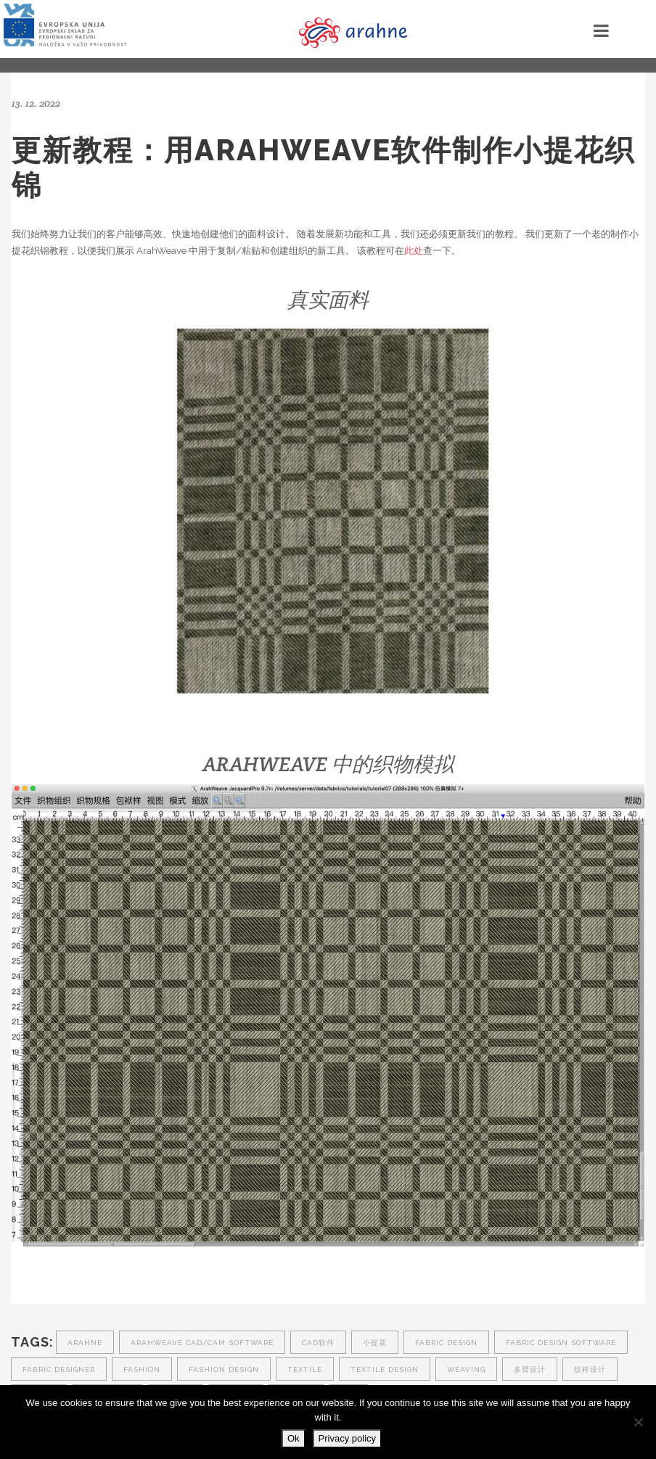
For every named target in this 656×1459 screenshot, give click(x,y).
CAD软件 (318, 1343)
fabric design (446, 1343)
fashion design (224, 1369)
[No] (638, 1422)
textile (304, 1369)
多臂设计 (530, 1369)
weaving (466, 1369)
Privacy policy (347, 1438)
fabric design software (561, 1343)
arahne (84, 1343)
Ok (293, 1438)
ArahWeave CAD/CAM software (202, 1343)
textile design (384, 1369)
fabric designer (58, 1369)
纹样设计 (590, 1369)
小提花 (375, 1343)
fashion (141, 1369)
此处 (413, 250)
